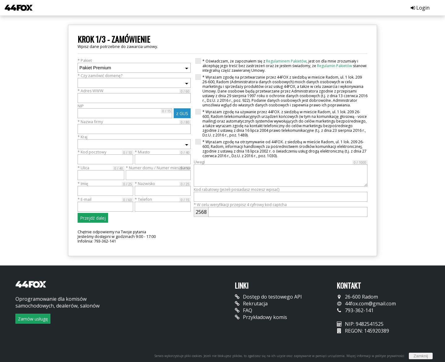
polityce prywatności (389, 356)
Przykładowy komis (261, 317)
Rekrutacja (251, 303)
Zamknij (420, 356)
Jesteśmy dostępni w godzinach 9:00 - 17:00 (117, 236)
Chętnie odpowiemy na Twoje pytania (112, 232)
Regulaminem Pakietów (286, 61)
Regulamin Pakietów (334, 65)
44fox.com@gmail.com (366, 303)
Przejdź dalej (93, 218)
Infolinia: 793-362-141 (97, 241)
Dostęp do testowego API (268, 296)
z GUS (182, 113)
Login (420, 7)
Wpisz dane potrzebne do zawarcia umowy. (118, 46)
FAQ (243, 310)
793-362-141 (355, 310)
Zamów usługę (33, 319)
